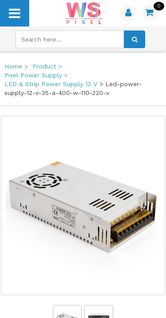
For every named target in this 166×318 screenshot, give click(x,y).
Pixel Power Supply (33, 75)
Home (13, 66)
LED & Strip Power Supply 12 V (50, 83)
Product (44, 66)
